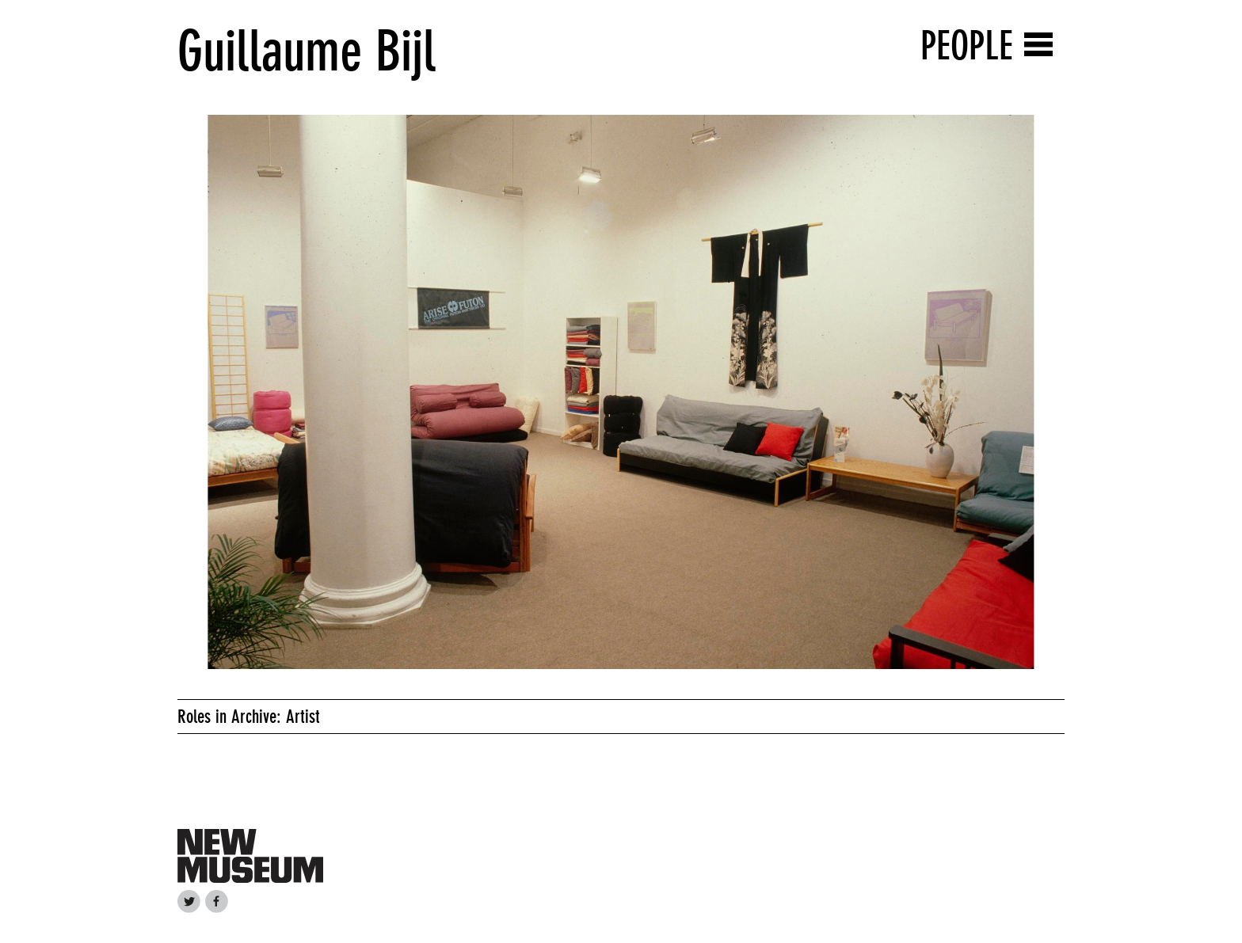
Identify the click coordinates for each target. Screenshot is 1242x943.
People (966, 45)
